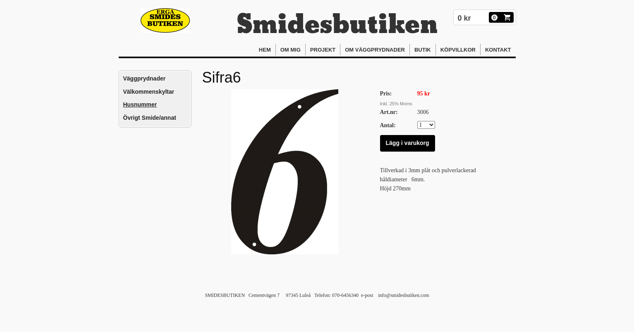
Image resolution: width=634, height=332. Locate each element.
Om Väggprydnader (375, 50)
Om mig (290, 50)
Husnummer (140, 104)
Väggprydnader (144, 78)
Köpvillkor (458, 50)
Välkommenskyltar (149, 91)
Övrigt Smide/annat (149, 117)
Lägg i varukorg (407, 143)
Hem (265, 50)
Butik (422, 50)
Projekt (322, 50)
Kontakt (498, 50)
